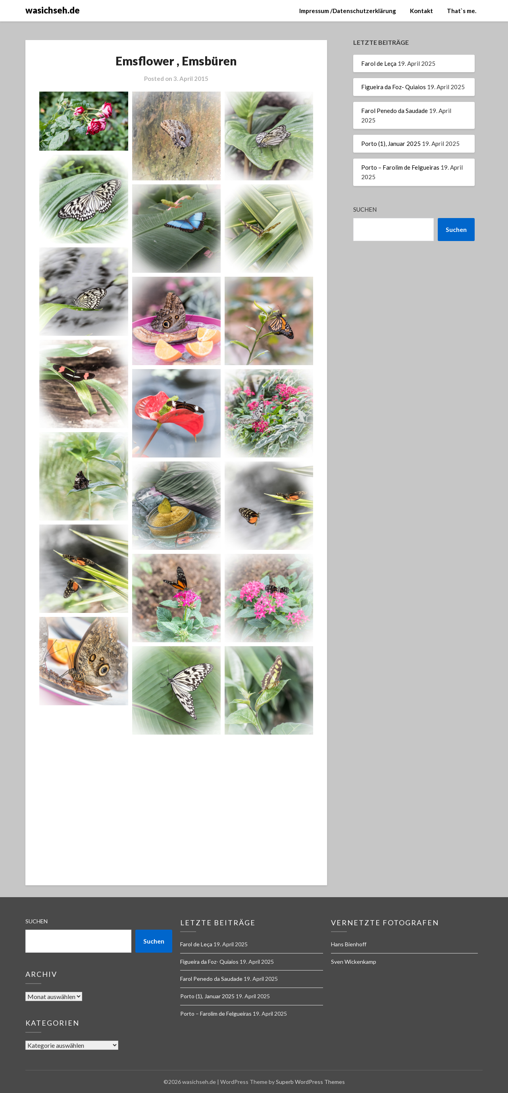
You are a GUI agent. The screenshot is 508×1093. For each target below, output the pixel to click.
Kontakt (421, 10)
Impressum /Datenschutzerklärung (347, 10)
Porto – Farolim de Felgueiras (400, 167)
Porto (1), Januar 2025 (391, 143)
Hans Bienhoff (348, 944)
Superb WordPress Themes (310, 1081)
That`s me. (461, 10)
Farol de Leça (378, 63)
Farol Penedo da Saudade (394, 110)
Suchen (365, 209)
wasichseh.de (52, 10)
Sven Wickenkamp (353, 961)
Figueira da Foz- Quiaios (393, 86)
